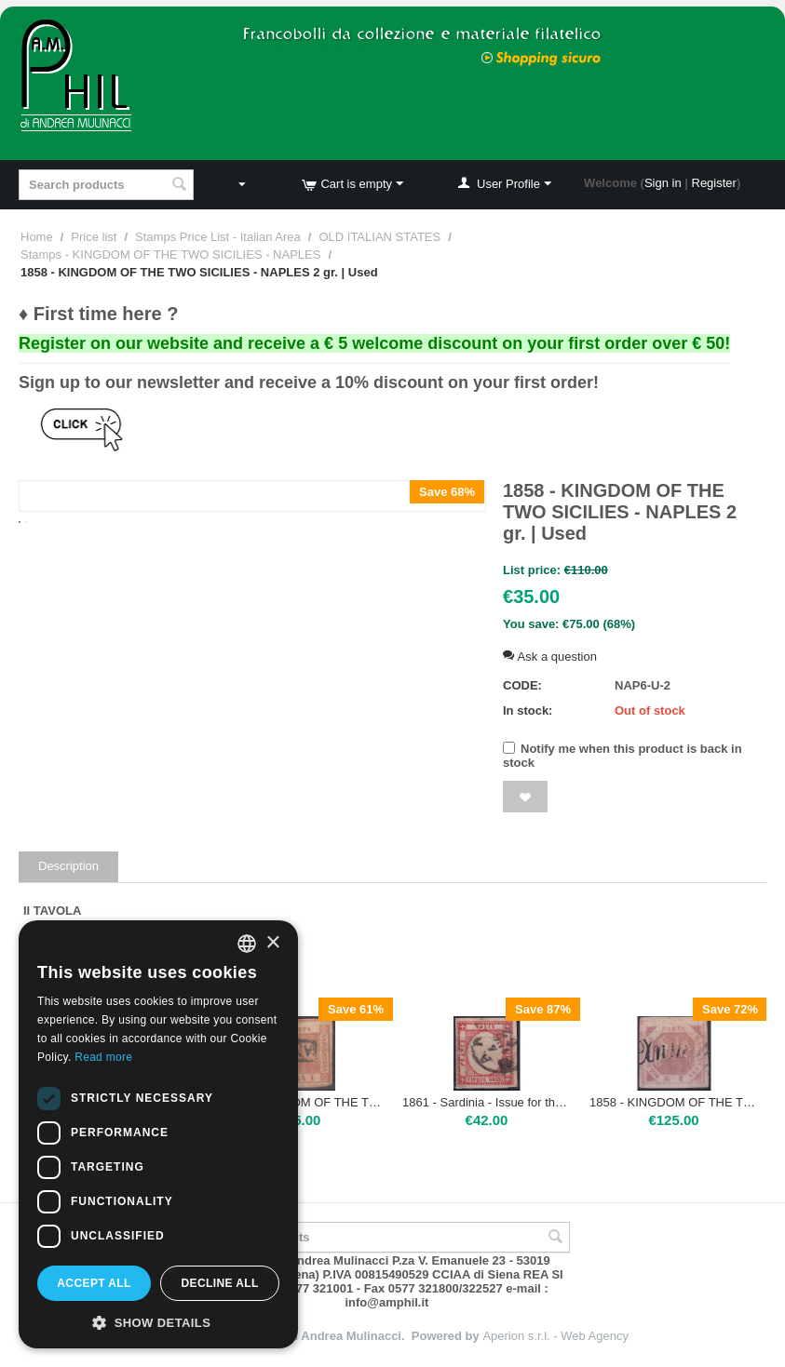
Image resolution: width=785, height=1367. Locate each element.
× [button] (272, 943)
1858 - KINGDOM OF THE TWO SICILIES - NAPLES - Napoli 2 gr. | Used (673, 1102)
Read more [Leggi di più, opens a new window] (103, 1057)
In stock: (527, 710)
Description (68, 866)
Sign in (663, 183)
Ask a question (550, 656)
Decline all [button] (219, 1283)
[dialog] (158, 1134)
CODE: (522, 685)
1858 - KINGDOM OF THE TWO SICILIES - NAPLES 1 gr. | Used (299, 1102)
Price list (93, 237)
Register (714, 183)
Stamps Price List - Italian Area (218, 237)
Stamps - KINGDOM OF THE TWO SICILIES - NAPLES (170, 254)
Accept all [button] (94, 1283)
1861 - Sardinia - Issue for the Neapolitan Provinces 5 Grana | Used (486, 1102)
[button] (158, 1321)
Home (36, 237)
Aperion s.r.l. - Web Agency (555, 1336)
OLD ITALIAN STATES (379, 237)
